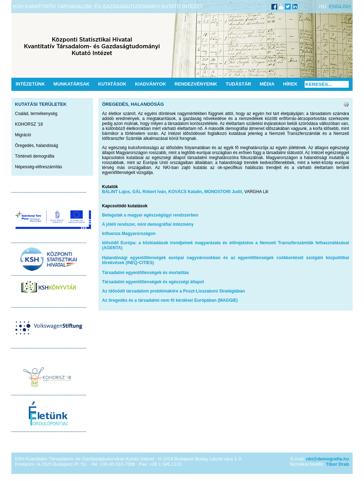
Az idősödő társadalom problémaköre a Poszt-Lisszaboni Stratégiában (173, 291)
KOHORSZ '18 (29, 124)
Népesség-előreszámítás (38, 166)
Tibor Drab (337, 464)
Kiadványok (150, 84)
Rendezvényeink (196, 84)
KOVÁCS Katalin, (185, 191)
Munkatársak (71, 84)
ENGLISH (340, 6)
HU (322, 6)
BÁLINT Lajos (116, 191)
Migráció (23, 134)
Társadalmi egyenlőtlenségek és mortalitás (145, 272)
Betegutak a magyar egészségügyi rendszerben (150, 215)
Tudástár (238, 84)
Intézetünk (30, 84)
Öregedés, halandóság (36, 145)
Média (266, 84)
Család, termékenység (36, 113)
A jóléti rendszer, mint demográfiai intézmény (148, 224)
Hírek (290, 84)
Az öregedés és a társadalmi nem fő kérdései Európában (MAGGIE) (170, 300)
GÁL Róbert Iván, (149, 191)
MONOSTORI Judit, (223, 191)
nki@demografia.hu (327, 458)
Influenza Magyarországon (129, 233)
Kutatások (112, 84)
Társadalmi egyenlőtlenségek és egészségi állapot (153, 281)
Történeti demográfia (34, 156)
